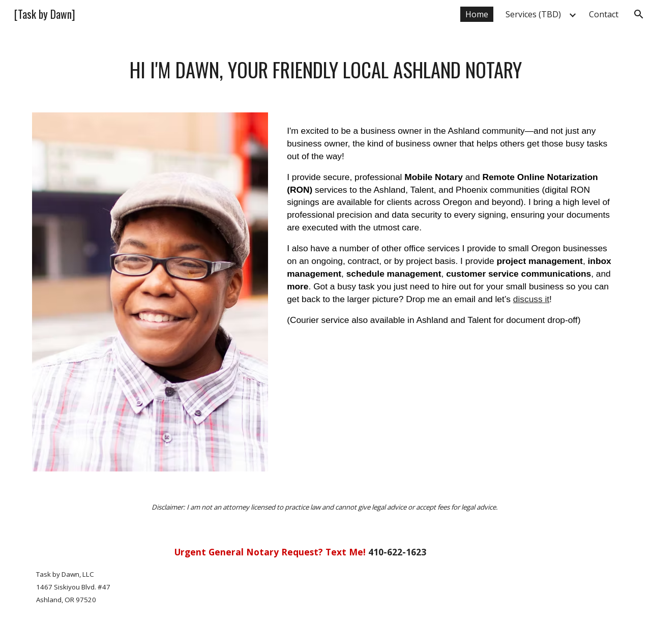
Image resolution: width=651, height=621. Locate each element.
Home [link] (476, 14)
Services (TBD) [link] (533, 14)
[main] (325, 70)
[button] (639, 14)
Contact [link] (603, 14)
